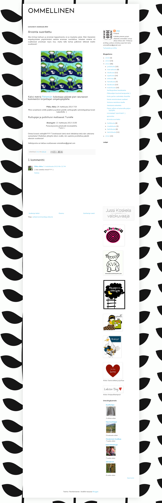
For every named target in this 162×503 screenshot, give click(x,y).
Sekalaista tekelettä (114, 105)
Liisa (118, 31)
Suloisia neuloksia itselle (116, 102)
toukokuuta (111, 87)
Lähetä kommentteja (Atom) (42, 217)
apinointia (110, 116)
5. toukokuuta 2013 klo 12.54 (55, 166)
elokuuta (110, 78)
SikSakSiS (110, 462)
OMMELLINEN (51, 11)
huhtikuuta (111, 123)
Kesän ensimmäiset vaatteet (117, 99)
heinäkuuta (111, 81)
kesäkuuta (111, 84)
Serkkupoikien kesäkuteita (116, 90)
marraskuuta (112, 69)
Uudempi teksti (34, 213)
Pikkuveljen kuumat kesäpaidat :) (119, 93)
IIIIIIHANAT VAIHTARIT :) (116, 113)
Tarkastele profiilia (110, 48)
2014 (107, 61)
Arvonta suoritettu (113, 119)
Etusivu (61, 213)
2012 (107, 136)
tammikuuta (111, 132)
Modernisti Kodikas (113, 439)
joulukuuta (111, 66)
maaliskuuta (111, 126)
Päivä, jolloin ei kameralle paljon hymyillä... (119, 109)
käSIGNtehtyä (111, 445)
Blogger (95, 491)
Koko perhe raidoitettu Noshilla (118, 96)
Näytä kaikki (130, 478)
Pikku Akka (38, 166)
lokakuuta (111, 72)
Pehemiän (47, 96)
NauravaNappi (111, 422)
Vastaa (36, 173)
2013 (107, 64)
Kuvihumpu (110, 405)
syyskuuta (111, 75)
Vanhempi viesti (89, 213)
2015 (107, 58)
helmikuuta (111, 129)
